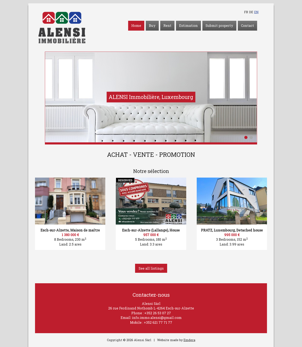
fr (246, 12)
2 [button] (251, 137)
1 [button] (245, 137)
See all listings (151, 268)
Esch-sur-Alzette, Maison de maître (70, 230)
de (251, 12)
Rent (167, 25)
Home (136, 25)
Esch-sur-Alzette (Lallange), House (151, 230)
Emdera (189, 340)
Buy (152, 25)
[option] (151, 97)
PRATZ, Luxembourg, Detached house (232, 230)
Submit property (219, 25)
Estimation (188, 25)
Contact (247, 25)
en (256, 12)
